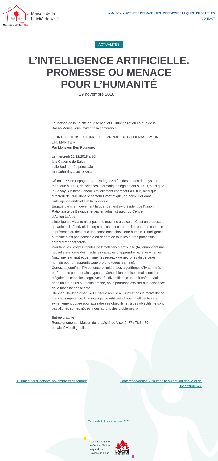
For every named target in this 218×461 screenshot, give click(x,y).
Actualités (108, 44)
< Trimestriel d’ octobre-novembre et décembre (51, 381)
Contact (208, 18)
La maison (114, 13)
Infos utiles (205, 13)
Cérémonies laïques (178, 13)
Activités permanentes (143, 13)
